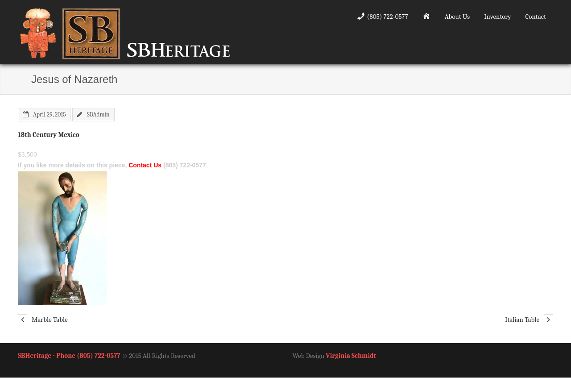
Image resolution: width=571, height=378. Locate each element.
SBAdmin (98, 114)
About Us (457, 16)
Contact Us (144, 165)
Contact (535, 16)
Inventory (497, 16)
